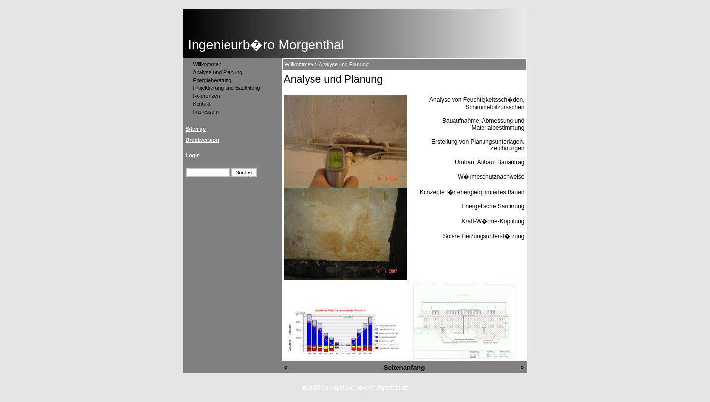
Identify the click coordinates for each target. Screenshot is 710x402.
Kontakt (202, 104)
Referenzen (206, 96)
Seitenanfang (404, 367)
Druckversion (202, 140)
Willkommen (207, 64)
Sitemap (196, 129)
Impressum (206, 112)
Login (193, 155)
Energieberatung (212, 80)
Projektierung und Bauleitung (226, 88)
